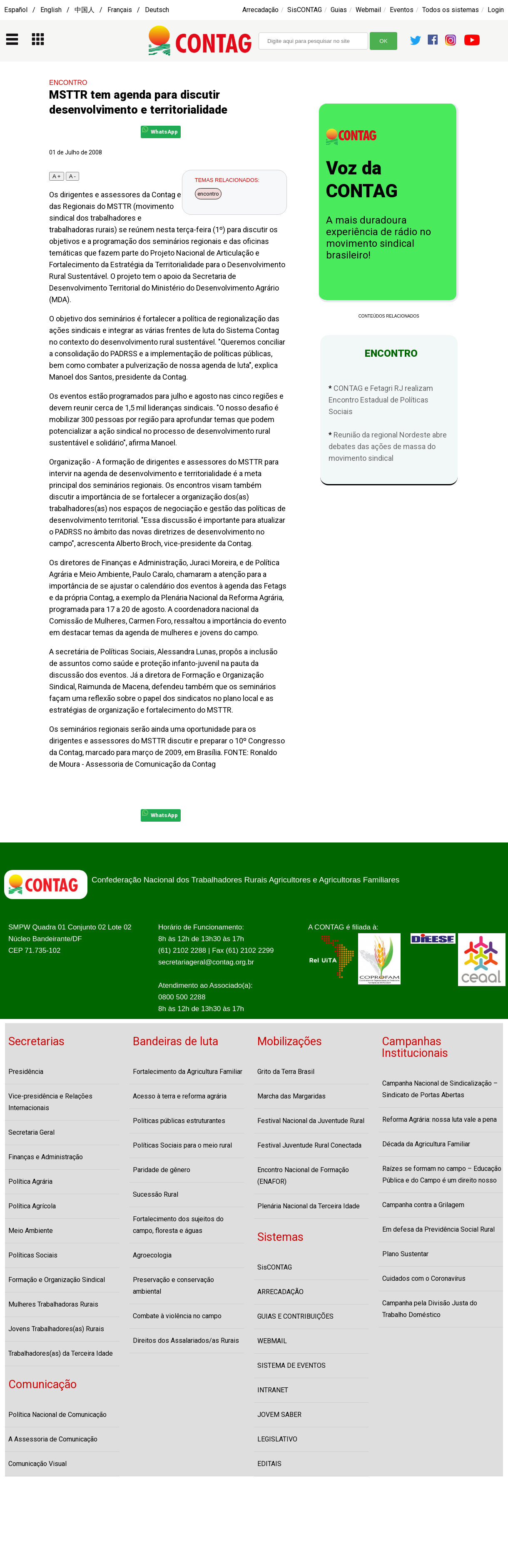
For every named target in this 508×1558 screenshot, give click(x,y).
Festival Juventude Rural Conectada (309, 1145)
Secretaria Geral (31, 1132)
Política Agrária (30, 1181)
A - (72, 176)
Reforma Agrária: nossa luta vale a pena (439, 1119)
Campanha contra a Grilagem (423, 1205)
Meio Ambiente (30, 1231)
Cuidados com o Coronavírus (424, 1278)
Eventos (401, 10)
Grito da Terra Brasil (285, 1072)
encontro (208, 194)
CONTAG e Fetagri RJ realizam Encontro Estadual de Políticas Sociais (381, 400)
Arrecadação (260, 10)
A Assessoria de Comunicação (52, 1439)
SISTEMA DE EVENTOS (291, 1365)
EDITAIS (269, 1464)
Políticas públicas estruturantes (179, 1121)
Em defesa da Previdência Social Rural (438, 1229)
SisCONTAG (304, 10)
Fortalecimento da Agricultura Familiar (187, 1072)
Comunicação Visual (37, 1464)
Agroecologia (152, 1255)
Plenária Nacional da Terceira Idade (308, 1206)
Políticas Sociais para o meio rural (182, 1145)
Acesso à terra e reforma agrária (180, 1096)
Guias (339, 10)
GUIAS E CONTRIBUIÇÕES (295, 1316)
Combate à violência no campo (177, 1316)
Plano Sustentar (405, 1254)
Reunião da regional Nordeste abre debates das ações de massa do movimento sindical (388, 446)
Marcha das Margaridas (291, 1096)
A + (56, 176)
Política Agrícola (32, 1206)
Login (496, 10)
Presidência (25, 1072)
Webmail (368, 10)
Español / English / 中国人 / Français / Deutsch (86, 10)
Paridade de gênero (161, 1170)
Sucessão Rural (155, 1194)
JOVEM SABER (279, 1415)
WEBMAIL (272, 1341)
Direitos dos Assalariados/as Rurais (186, 1340)
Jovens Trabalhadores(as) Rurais (56, 1329)
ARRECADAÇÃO (280, 1292)
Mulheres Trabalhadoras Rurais (53, 1304)
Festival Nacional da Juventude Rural (310, 1121)
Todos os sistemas (450, 10)
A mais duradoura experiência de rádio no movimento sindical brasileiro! (378, 237)
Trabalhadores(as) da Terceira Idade (60, 1353)
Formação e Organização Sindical (56, 1280)
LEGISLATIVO (277, 1439)
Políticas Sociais (32, 1255)
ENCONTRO (68, 82)
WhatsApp (160, 130)
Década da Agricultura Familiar (426, 1144)
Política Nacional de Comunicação (57, 1415)
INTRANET (272, 1390)
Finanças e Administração (45, 1157)
